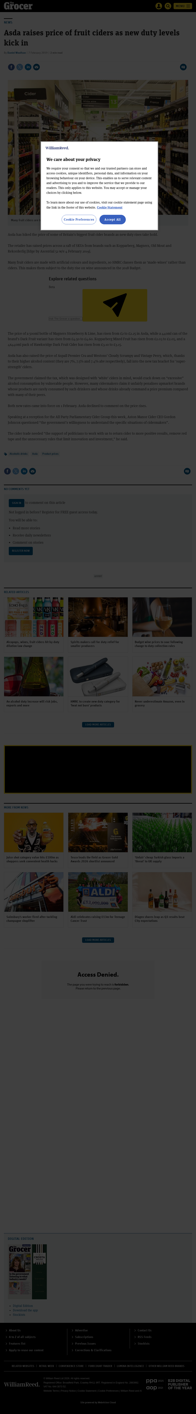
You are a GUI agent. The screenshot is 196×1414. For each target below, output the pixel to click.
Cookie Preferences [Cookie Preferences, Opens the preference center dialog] (79, 219)
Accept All (112, 219)
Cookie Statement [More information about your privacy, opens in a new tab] (109, 207)
